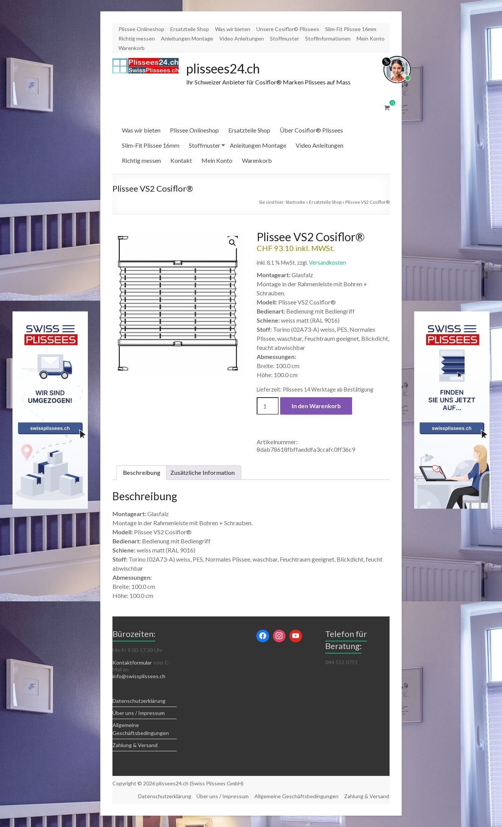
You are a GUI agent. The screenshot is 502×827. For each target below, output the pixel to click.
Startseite (295, 202)
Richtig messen (136, 38)
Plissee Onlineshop (141, 29)
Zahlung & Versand (134, 745)
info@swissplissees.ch (138, 676)
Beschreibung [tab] (141, 472)
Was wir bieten (232, 29)
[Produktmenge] (268, 406)
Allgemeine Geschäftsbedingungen (296, 796)
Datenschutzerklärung (138, 701)
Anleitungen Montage (187, 38)
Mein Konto (371, 38)
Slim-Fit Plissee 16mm (350, 29)
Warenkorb (131, 48)
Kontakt (181, 160)
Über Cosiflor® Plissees (311, 130)
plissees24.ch (226, 68)
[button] (232, 243)
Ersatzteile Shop (189, 29)
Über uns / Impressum (138, 713)
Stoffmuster (284, 38)
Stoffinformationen (328, 38)
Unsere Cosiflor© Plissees (287, 29)
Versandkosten (327, 263)
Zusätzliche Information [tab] (202, 472)
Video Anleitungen (241, 38)
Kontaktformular (132, 663)
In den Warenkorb (316, 406)
